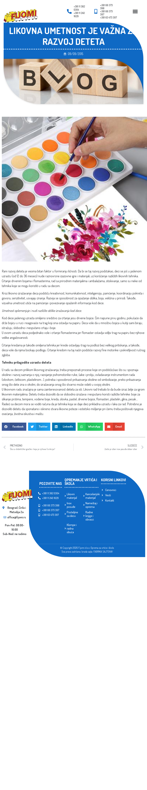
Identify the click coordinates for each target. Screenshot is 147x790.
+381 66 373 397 (106, 13)
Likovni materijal (72, 496)
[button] (14, 427)
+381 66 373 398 (106, 7)
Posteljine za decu (72, 514)
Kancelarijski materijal (91, 496)
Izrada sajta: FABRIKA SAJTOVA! (97, 551)
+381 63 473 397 (108, 17)
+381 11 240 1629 (79, 14)
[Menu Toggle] (135, 11)
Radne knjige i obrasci (89, 515)
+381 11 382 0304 (79, 8)
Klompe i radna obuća (72, 528)
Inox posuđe (71, 505)
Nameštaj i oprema (91, 505)
